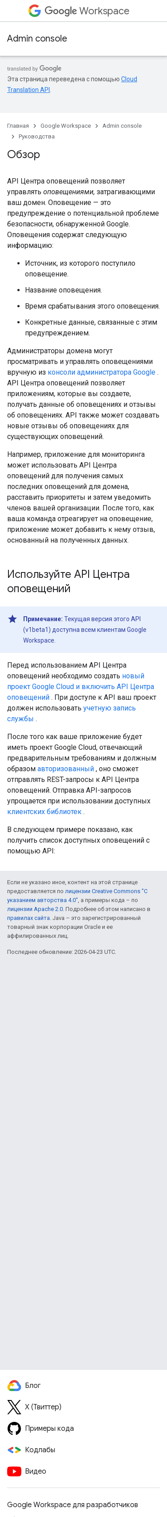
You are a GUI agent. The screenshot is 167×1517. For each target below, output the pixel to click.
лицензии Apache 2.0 (35, 909)
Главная (18, 125)
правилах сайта (28, 918)
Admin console (37, 38)
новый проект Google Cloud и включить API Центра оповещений (80, 687)
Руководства (37, 136)
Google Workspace (66, 125)
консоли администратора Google (101, 372)
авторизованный (65, 769)
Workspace (87, 11)
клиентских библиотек (44, 811)
